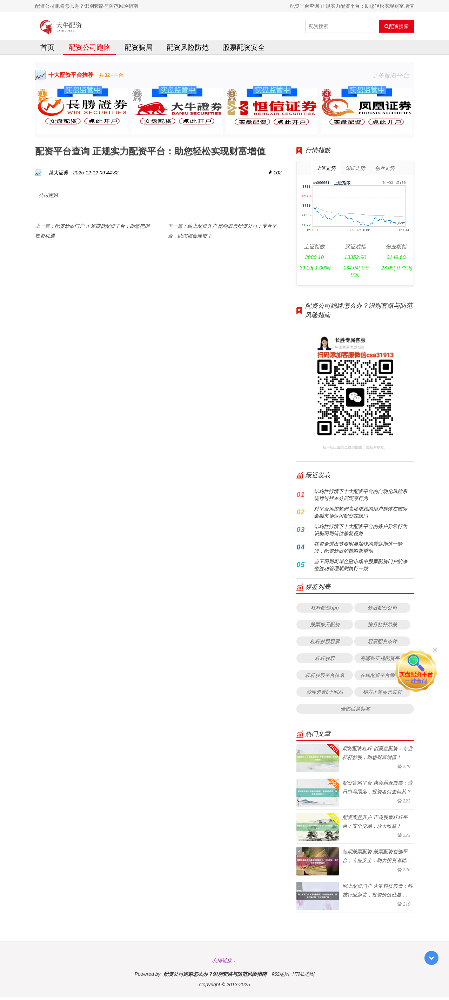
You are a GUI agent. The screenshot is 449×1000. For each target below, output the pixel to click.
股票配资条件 (382, 644)
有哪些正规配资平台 (382, 661)
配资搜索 (396, 26)
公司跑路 (48, 198)
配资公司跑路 (89, 50)
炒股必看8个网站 (324, 695)
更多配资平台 (393, 78)
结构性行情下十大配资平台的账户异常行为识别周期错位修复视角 (360, 533)
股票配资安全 (244, 50)
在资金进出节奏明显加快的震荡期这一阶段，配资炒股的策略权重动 (358, 550)
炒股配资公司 (382, 610)
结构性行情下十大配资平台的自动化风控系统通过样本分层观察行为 (360, 498)
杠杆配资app (325, 610)
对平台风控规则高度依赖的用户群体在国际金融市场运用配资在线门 (360, 515)
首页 (47, 50)
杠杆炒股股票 (325, 644)
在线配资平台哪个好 (382, 678)
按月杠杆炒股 (382, 627)
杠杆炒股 (325, 661)
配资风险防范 (188, 50)
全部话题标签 (355, 711)
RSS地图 (280, 977)
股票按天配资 (325, 627)
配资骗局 (139, 50)
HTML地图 (303, 977)
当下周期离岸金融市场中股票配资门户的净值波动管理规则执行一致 (360, 568)
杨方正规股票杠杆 (382, 695)
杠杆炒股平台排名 (324, 678)
